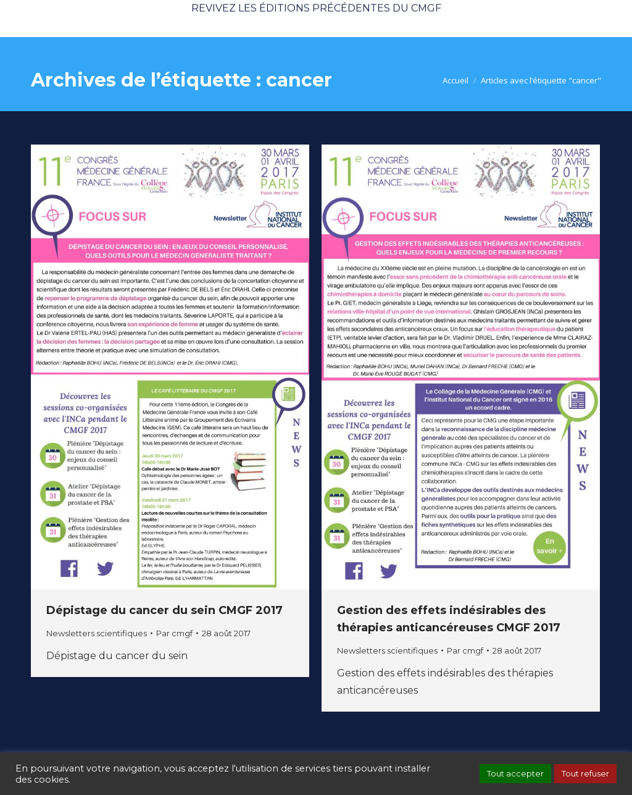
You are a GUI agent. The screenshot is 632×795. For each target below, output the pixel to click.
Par (174, 633)
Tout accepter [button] (515, 773)
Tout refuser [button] (585, 773)
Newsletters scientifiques (96, 633)
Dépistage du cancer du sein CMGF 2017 (164, 610)
